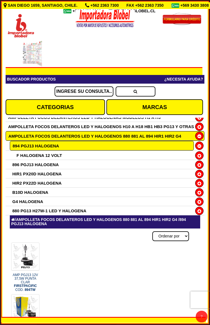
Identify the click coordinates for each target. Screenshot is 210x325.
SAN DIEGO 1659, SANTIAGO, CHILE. (41, 5)
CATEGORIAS (55, 107)
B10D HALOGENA (30, 192)
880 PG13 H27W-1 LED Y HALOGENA (49, 210)
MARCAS (155, 107)
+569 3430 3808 (194, 5)
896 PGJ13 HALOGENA (35, 164)
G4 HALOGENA (27, 201)
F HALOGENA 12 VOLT (39, 155)
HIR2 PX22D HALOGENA (37, 183)
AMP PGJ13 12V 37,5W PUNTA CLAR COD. (25, 282)
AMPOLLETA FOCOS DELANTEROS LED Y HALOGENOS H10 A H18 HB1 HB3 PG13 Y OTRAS (101, 126)
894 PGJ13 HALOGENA (36, 145)
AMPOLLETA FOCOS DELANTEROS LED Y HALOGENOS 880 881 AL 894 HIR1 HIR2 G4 (94, 136)
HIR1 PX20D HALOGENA (37, 173)
